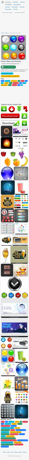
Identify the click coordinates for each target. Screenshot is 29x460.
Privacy (16, 452)
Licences (8, 452)
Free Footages (8, 4)
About (20, 452)
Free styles (22, 7)
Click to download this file (8, 67)
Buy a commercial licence (7, 73)
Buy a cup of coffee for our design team (10, 76)
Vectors (6, 33)
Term (12, 452)
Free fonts (22, 2)
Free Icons (7, 7)
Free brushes (15, 7)
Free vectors (8, 2)
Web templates (17, 4)
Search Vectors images (7, 12)
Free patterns (8, 9)
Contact (24, 452)
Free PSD (15, 9)
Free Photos (15, 2)
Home (2, 33)
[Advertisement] (14, 23)
